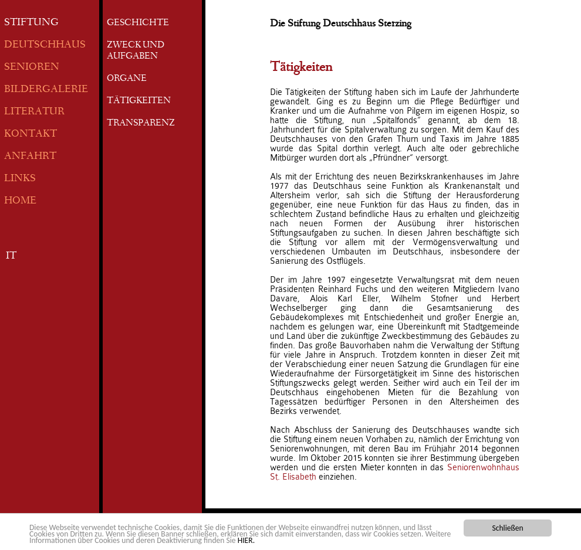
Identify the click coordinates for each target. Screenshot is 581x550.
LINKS (20, 179)
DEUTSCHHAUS (45, 45)
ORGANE (127, 79)
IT (11, 257)
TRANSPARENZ (141, 123)
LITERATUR (34, 112)
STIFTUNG (31, 23)
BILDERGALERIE (46, 90)
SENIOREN (31, 68)
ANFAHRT (30, 157)
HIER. (246, 541)
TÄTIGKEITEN (139, 101)
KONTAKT (30, 135)
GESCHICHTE (138, 23)
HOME (20, 201)
